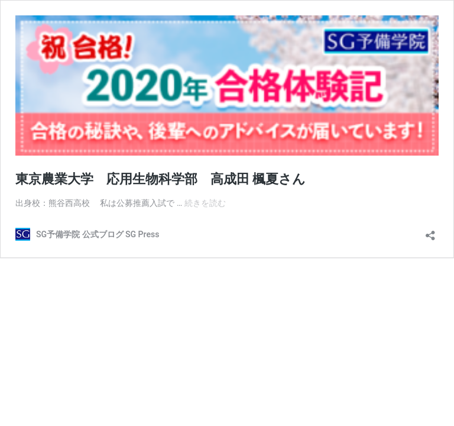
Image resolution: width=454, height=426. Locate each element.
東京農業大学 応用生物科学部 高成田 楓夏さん (160, 179)
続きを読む (205, 203)
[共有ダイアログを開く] (430, 231)
